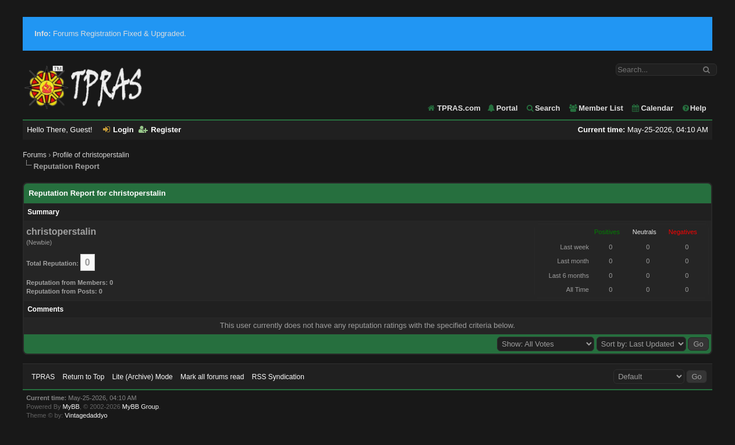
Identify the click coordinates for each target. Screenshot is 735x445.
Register (160, 129)
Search (542, 108)
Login (118, 129)
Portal (502, 108)
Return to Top (84, 377)
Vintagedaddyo (86, 415)
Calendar (652, 108)
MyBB (71, 406)
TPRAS (43, 377)
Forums (35, 155)
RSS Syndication (278, 377)
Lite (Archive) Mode (142, 377)
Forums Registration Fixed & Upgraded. (110, 33)
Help (693, 108)
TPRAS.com (458, 108)
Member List (595, 108)
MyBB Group (140, 406)
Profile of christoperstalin (91, 155)
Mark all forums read (212, 377)
